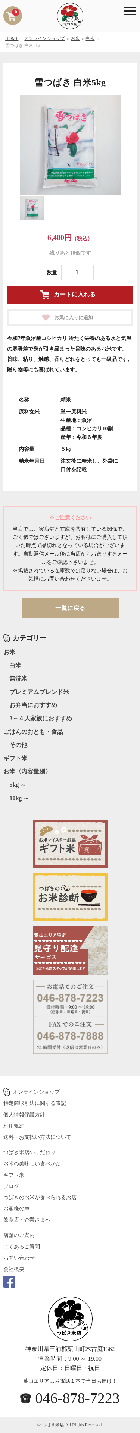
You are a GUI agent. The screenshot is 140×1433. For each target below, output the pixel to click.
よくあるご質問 (21, 1247)
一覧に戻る (70, 608)
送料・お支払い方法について (37, 1137)
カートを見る (15, 12)
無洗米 (18, 678)
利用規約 (13, 1126)
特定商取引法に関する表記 (34, 1103)
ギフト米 (15, 758)
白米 (15, 665)
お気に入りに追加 (73, 317)
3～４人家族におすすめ (40, 718)
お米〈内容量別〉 (27, 771)
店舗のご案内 (19, 1235)
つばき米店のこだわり (29, 1152)
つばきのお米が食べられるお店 (40, 1197)
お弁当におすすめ (33, 705)
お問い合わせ (19, 1258)
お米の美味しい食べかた (32, 1163)
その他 (18, 745)
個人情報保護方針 (24, 1115)
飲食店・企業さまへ (26, 1220)
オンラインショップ (36, 1092)
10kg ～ (19, 798)
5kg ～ (17, 785)
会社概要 (13, 1269)
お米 (9, 652)
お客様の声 (16, 1209)
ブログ (11, 1186)
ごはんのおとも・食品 (33, 732)
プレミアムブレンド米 (39, 692)
